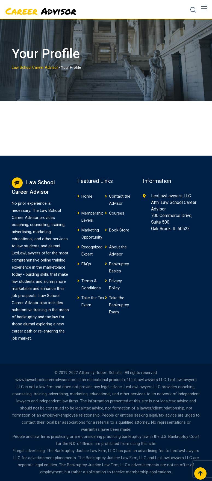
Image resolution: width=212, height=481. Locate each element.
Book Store (119, 230)
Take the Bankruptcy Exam (119, 304)
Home (86, 196)
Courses (116, 213)
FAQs (86, 264)
